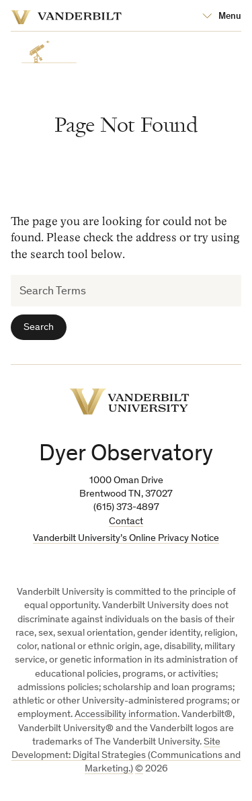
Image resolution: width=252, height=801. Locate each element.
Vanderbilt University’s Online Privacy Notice (126, 539)
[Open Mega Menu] (221, 17)
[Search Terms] (126, 290)
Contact (126, 522)
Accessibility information (126, 715)
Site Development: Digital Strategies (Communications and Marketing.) (126, 756)
